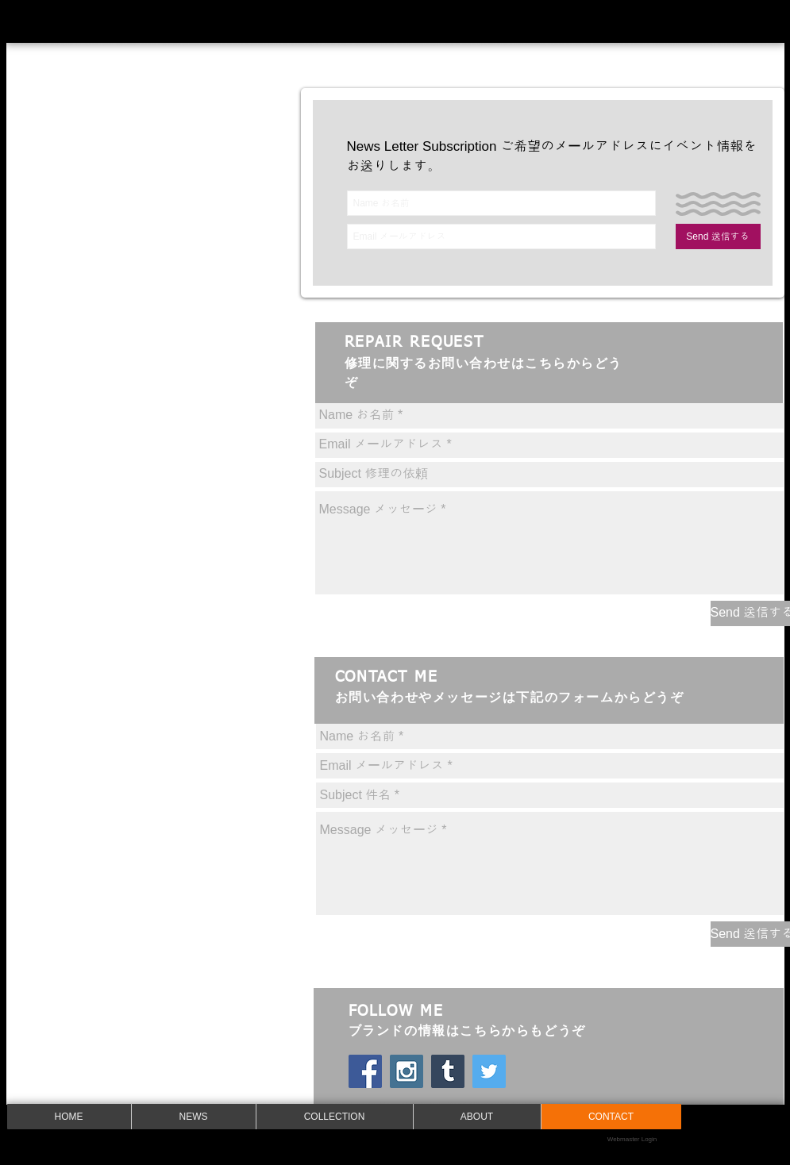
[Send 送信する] (718, 236)
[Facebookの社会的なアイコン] (365, 1071)
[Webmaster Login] (632, 1139)
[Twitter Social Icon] (489, 1071)
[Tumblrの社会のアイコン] (447, 1071)
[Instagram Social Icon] (406, 1071)
